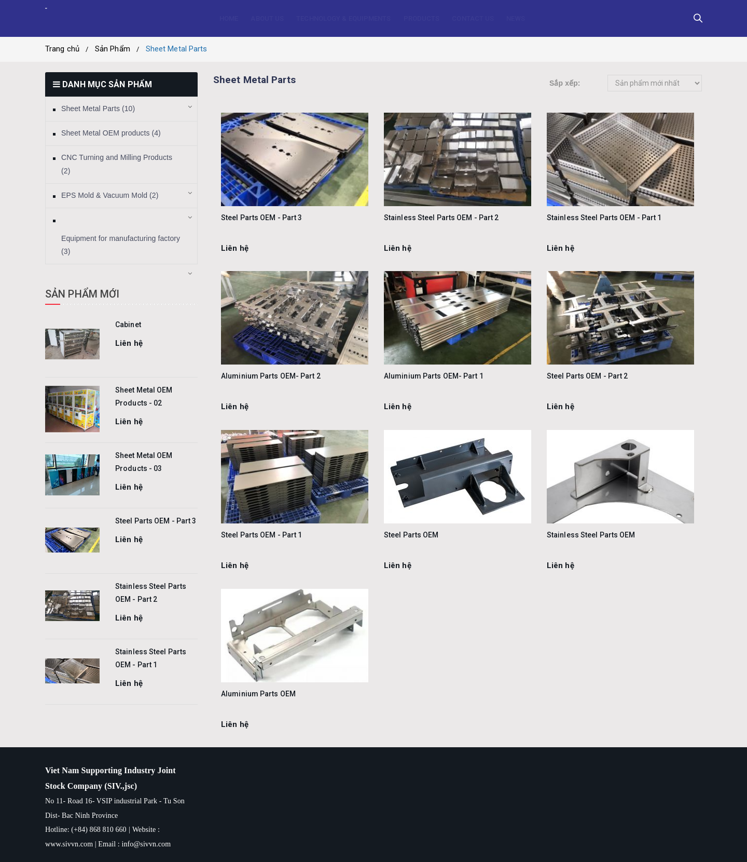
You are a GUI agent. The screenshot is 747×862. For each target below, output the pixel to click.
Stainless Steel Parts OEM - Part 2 (441, 217)
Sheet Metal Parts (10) (98, 108)
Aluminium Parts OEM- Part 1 (433, 376)
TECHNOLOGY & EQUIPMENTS (343, 18)
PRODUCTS (422, 18)
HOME (228, 18)
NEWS (515, 18)
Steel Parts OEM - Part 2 (587, 376)
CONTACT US (473, 18)
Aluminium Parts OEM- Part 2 (271, 376)
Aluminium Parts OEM (258, 694)
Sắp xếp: (564, 83)
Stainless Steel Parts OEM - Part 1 (604, 217)
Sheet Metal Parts (177, 48)
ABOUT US (267, 18)
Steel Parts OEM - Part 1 (261, 535)
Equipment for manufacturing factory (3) (120, 245)
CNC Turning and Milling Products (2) (116, 164)
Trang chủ (62, 48)
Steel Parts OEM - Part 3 (155, 521)
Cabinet (128, 324)
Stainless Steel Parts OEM (591, 535)
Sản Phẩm (112, 48)
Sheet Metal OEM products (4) (111, 133)
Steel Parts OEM (411, 535)
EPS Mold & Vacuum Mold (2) (110, 195)
